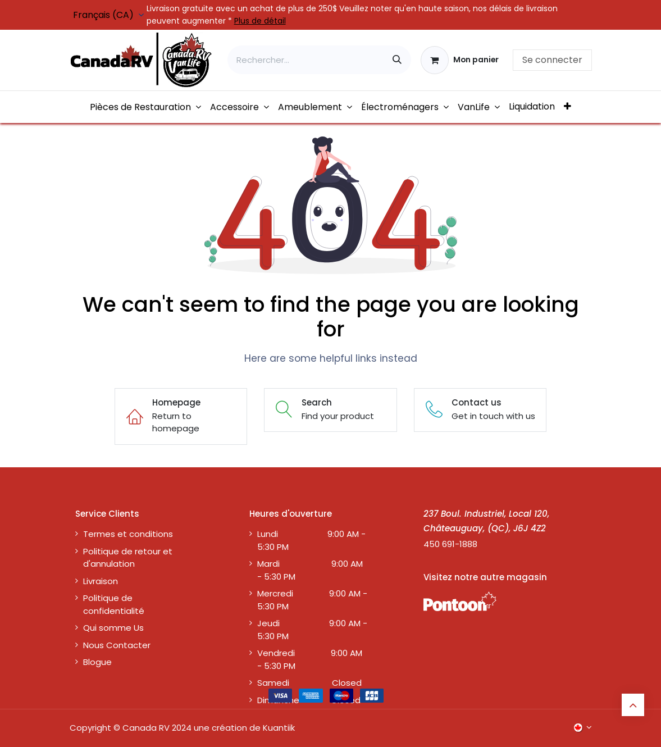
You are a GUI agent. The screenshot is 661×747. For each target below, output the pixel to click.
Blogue (97, 662)
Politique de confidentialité (113, 604)
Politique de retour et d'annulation (127, 557)
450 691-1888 (450, 544)
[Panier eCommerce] (459, 60)
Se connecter (552, 59)
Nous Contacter (117, 645)
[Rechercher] (397, 59)
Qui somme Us (113, 628)
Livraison (100, 581)
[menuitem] (145, 107)
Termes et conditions (128, 534)
